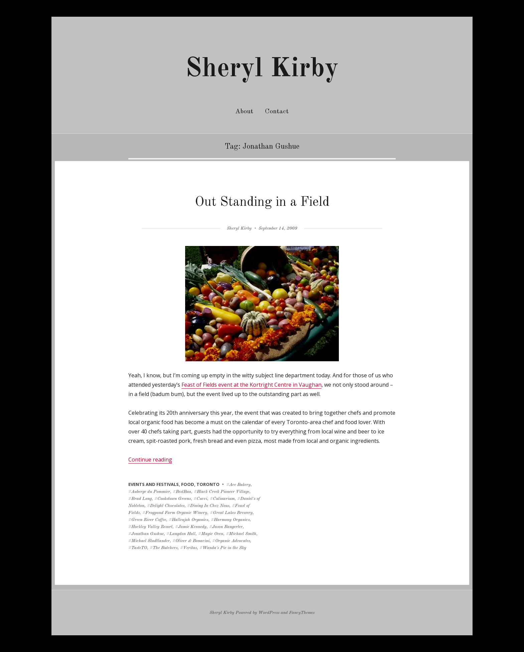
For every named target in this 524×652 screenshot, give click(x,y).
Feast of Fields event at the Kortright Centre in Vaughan (251, 384)
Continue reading (150, 459)
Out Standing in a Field (262, 202)
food (187, 484)
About (244, 111)
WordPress (268, 613)
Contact (277, 111)
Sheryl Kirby (262, 69)
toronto (208, 484)
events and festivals (153, 484)
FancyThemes (301, 613)
